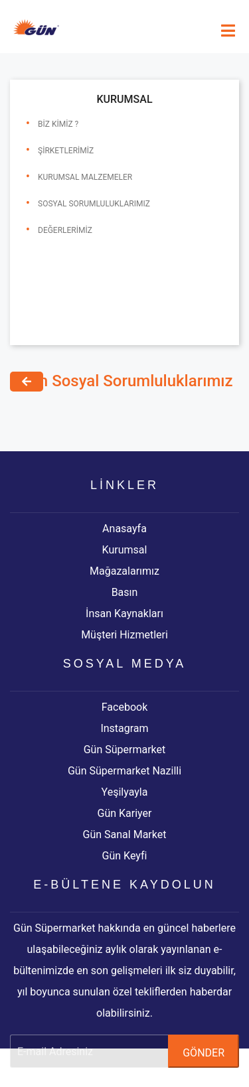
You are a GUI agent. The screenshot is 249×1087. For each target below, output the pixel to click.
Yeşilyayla (125, 792)
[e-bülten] (124, 1051)
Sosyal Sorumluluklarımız (94, 203)
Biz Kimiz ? (58, 124)
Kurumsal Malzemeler (85, 177)
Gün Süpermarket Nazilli (124, 770)
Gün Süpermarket (125, 749)
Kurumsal (124, 550)
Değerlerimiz (65, 230)
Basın (125, 592)
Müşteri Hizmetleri (124, 634)
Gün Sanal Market (125, 834)
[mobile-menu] (228, 31)
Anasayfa (124, 528)
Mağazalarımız (124, 571)
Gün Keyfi (124, 855)
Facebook (124, 707)
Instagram (124, 728)
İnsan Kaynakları (124, 613)
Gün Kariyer (125, 813)
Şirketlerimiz (66, 150)
